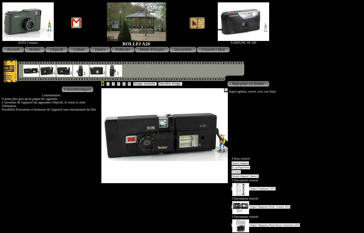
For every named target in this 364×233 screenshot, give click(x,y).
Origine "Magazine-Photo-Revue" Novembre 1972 (265, 225)
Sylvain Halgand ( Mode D (245, 176)
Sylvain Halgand (240, 163)
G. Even (236, 172)
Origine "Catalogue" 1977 (253, 188)
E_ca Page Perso (241, 167)
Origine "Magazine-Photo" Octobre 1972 (261, 207)
